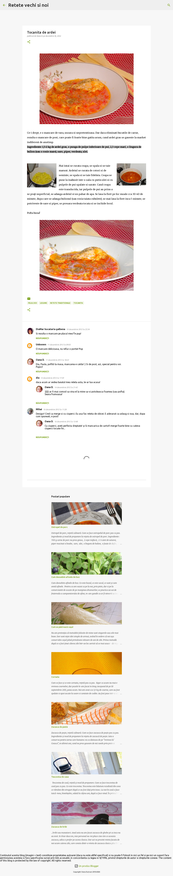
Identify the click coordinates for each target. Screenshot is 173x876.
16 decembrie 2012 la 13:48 (66, 421)
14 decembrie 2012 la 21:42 (66, 387)
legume (43, 303)
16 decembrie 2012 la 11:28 (54, 409)
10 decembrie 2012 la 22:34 (78, 329)
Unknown (41, 344)
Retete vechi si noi (28, 5)
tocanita (78, 303)
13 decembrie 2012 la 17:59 (52, 378)
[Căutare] (53, 5)
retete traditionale (60, 303)
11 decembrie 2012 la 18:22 (57, 360)
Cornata (55, 677)
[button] (29, 42)
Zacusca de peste (59, 727)
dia (37, 377)
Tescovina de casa (60, 777)
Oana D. (40, 359)
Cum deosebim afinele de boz (65, 577)
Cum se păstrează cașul (62, 627)
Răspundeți (42, 338)
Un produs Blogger (87, 866)
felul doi (32, 303)
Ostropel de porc (59, 527)
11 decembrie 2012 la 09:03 (59, 345)
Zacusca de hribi (59, 827)
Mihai (39, 409)
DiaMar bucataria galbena (50, 329)
